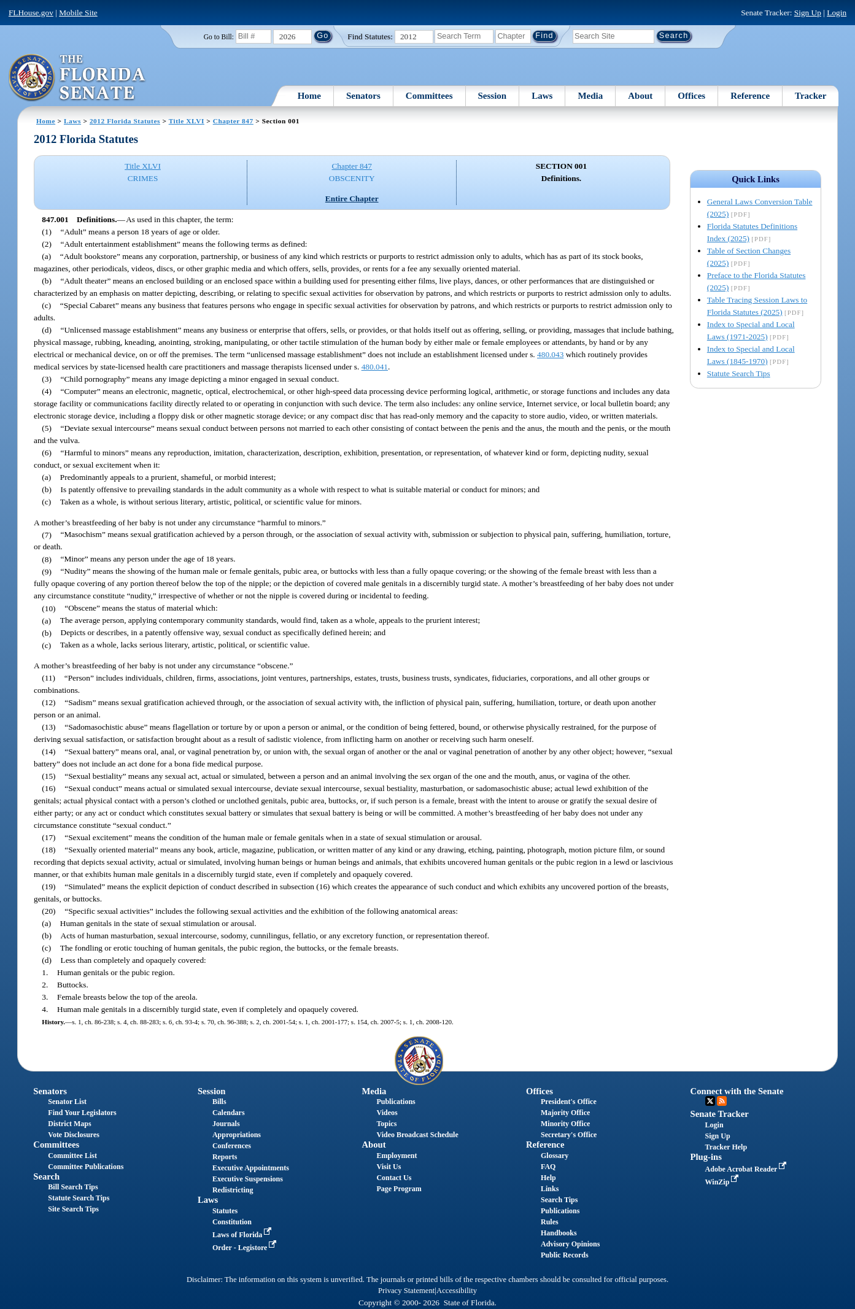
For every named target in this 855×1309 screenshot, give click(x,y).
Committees (429, 96)
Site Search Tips (73, 1209)
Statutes (225, 1211)
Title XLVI (186, 121)
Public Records (565, 1255)
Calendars (228, 1112)
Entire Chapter (352, 198)
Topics (386, 1123)
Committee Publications (85, 1166)
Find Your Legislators (82, 1112)
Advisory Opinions (570, 1244)
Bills (219, 1101)
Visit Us (388, 1166)
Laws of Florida (243, 1234)
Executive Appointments (250, 1168)
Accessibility (456, 1290)
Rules (550, 1222)
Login (836, 12)
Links (550, 1188)
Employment (396, 1155)
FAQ (548, 1166)
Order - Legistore (245, 1247)
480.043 (550, 354)
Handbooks (559, 1233)
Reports (225, 1157)
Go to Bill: (219, 37)
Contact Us (393, 1177)
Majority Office (565, 1112)
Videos (386, 1112)
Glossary (554, 1155)
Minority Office (565, 1123)
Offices (691, 96)
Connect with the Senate (737, 1091)
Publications (395, 1101)
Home (309, 96)
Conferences (231, 1145)
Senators (363, 96)
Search (46, 1176)
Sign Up (807, 12)
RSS (722, 1101)
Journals (226, 1123)
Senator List (67, 1101)
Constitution (232, 1222)
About (640, 96)
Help (548, 1177)
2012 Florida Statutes (125, 121)
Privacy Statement (406, 1290)
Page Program (398, 1188)
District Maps (69, 1123)
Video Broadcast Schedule (417, 1134)
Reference (750, 96)
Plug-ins (706, 1157)
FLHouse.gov (31, 12)
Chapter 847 (233, 121)
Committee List (72, 1155)
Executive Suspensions (247, 1179)
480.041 (375, 366)
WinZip (723, 1182)
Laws (542, 96)
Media (590, 96)
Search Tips (559, 1199)
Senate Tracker (720, 1114)
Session (492, 96)
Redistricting (232, 1190)
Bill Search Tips (73, 1187)
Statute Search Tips (738, 373)
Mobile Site (78, 12)
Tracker (810, 96)
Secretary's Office (569, 1134)
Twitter (710, 1101)
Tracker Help (726, 1147)
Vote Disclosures (73, 1134)
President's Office (569, 1101)
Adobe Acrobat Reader (747, 1169)
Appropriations (236, 1134)
